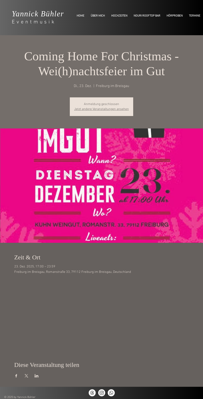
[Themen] (92, 392)
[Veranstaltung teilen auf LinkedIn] (37, 375)
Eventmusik (34, 22)
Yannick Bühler (38, 14)
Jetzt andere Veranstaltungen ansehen (101, 109)
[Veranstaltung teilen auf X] (26, 375)
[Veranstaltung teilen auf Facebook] (16, 375)
